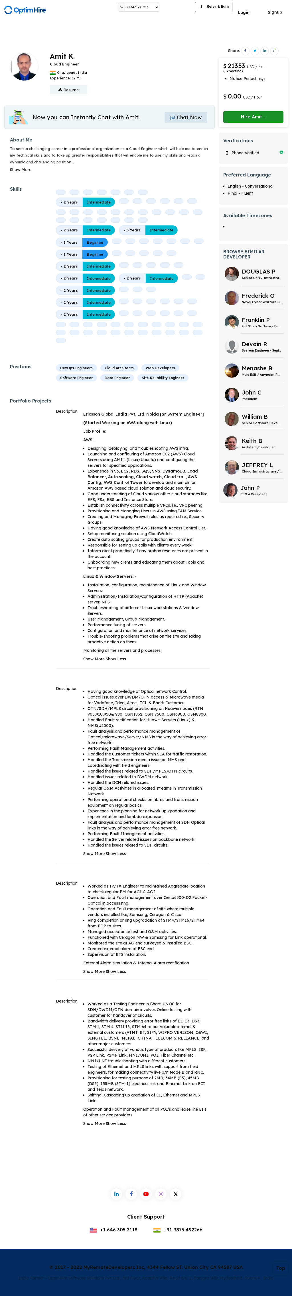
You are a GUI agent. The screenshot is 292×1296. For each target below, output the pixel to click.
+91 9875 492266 (177, 1230)
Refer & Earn (214, 7)
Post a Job (177, 7)
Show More (20, 169)
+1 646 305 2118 (113, 1230)
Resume (68, 90)
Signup (275, 12)
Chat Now (186, 117)
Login (244, 12)
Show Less (116, 659)
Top (280, 1268)
